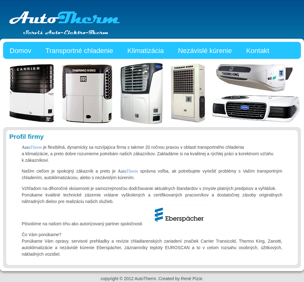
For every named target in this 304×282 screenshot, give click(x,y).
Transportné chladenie (79, 51)
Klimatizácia (145, 51)
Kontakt (257, 51)
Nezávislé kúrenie (205, 51)
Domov (20, 51)
